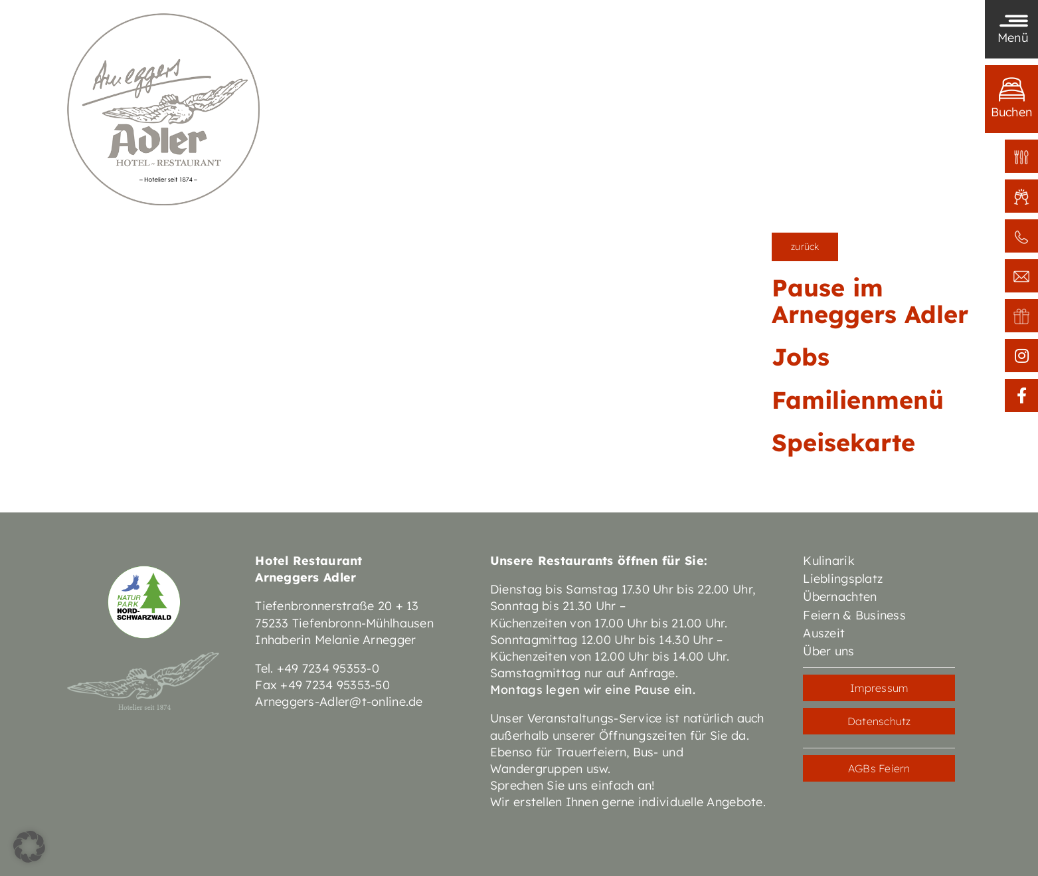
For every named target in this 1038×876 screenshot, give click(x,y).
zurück (805, 247)
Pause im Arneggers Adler (870, 301)
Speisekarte (843, 442)
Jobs (800, 357)
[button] (29, 847)
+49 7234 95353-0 (328, 668)
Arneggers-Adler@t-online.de (338, 701)
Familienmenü (858, 400)
